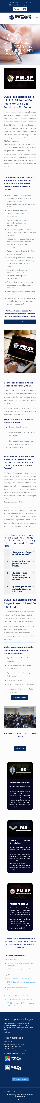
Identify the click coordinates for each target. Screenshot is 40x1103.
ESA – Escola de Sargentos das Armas (20, 969)
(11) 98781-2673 (27, 3)
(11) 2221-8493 (13, 3)
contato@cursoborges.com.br (21, 5)
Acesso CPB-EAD (20, 9)
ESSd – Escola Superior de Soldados (19, 1000)
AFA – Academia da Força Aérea (18, 979)
